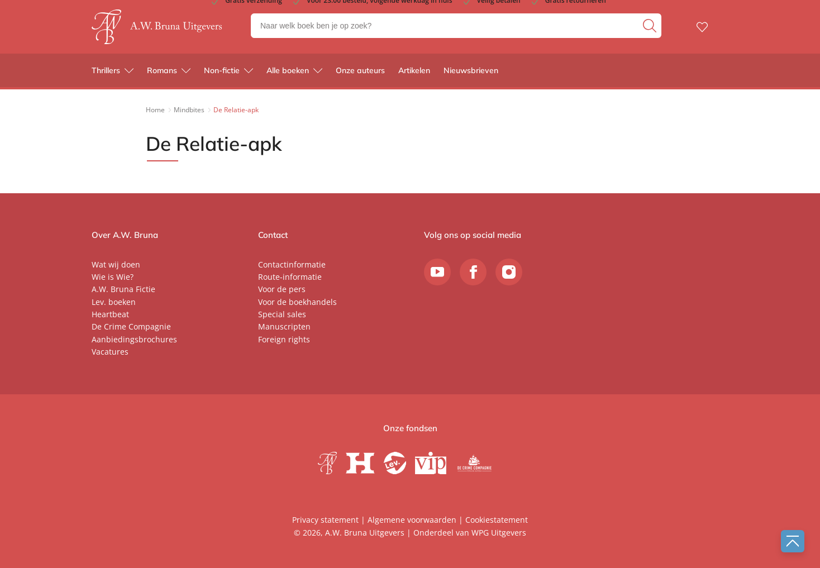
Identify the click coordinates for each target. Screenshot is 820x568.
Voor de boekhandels (297, 302)
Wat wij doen (116, 264)
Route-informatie (290, 276)
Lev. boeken (114, 302)
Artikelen (414, 73)
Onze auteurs (360, 73)
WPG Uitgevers (498, 532)
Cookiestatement (496, 519)
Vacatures (110, 351)
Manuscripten (284, 326)
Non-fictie (222, 73)
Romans (162, 73)
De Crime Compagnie (131, 326)
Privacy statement (325, 519)
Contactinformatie (292, 264)
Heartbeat (110, 314)
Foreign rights (284, 339)
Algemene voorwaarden (412, 519)
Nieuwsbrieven (471, 73)
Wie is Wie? (113, 276)
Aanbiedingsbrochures (134, 339)
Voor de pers (282, 289)
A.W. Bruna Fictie (123, 289)
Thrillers (106, 73)
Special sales (282, 314)
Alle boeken (287, 73)
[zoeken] (650, 27)
